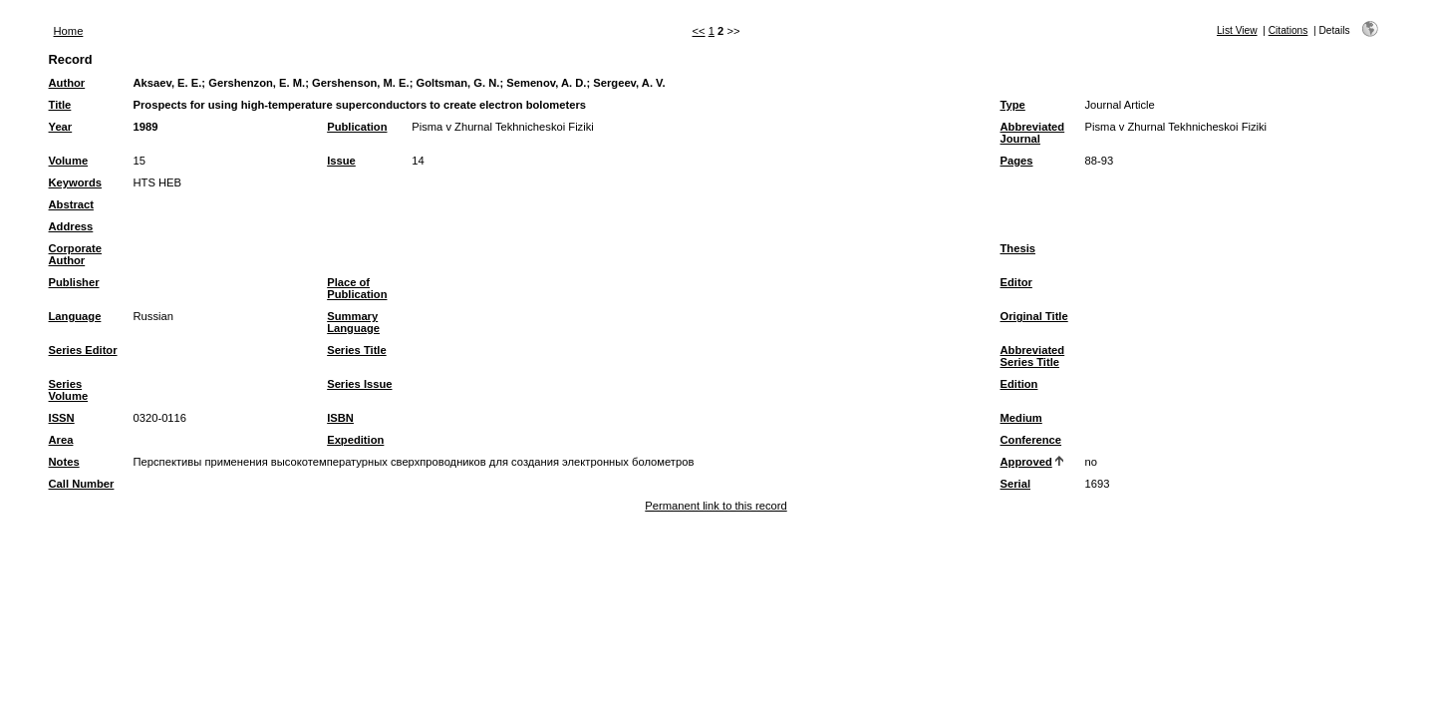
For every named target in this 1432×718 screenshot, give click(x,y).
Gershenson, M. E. (361, 83)
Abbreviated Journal (1033, 133)
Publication (357, 127)
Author (67, 83)
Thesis (1018, 248)
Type (1013, 105)
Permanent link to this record (715, 506)
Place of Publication (357, 288)
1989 (146, 127)
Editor (1016, 282)
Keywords (75, 182)
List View (1237, 30)
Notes (64, 462)
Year (61, 127)
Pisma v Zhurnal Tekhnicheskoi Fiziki (503, 127)
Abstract (71, 204)
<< (699, 31)
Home (69, 31)
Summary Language (353, 322)
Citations (1288, 30)
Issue (341, 161)
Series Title (357, 350)
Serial (1015, 484)
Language (75, 316)
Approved (1026, 462)
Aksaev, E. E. (168, 83)
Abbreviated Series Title (1033, 356)
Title (60, 105)
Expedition (355, 440)
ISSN (62, 418)
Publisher (74, 282)
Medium (1021, 418)
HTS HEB (158, 182)
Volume (69, 161)
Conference (1031, 440)
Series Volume (69, 390)
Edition (1019, 384)
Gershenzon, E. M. (256, 83)
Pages (1017, 161)
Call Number (82, 484)
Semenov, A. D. (546, 83)
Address (71, 226)
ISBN (340, 418)
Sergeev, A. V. (629, 83)
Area (61, 440)
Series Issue (359, 384)
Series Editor (83, 350)
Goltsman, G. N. (457, 83)
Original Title (1034, 316)
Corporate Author (75, 254)
